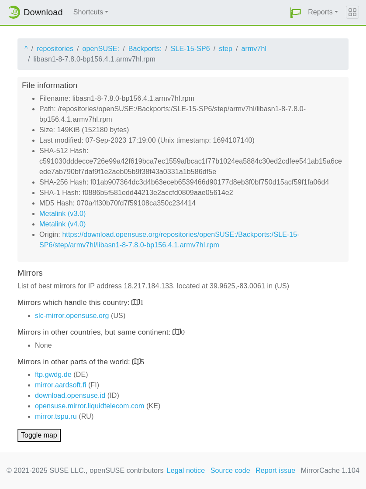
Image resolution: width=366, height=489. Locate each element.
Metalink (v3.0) (62, 213)
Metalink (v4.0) (62, 224)
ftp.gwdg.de (53, 374)
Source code (230, 470)
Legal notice (186, 470)
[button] (295, 12)
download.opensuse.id (70, 395)
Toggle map (39, 435)
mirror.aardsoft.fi (60, 385)
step (225, 48)
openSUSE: (101, 48)
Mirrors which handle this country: (74, 302)
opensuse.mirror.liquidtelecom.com (90, 406)
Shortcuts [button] (88, 12)
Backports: (145, 48)
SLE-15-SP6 (190, 48)
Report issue (275, 470)
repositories (55, 48)
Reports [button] (320, 12)
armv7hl (254, 48)
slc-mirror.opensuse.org (72, 315)
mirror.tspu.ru (56, 416)
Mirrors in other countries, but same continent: (95, 332)
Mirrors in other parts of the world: (74, 362)
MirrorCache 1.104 (330, 470)
